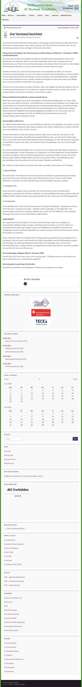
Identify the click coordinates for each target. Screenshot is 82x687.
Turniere (32, 15)
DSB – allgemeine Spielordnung (14, 577)
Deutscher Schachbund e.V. (13, 598)
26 (73, 422)
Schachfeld (7, 556)
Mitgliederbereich (66, 15)
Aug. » (75, 379)
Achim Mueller (16, 37)
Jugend (40, 15)
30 (43, 425)
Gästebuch (5, 19)
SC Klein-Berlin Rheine (11, 651)
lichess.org (6, 140)
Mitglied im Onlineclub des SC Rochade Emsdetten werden (23, 476)
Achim (64, 155)
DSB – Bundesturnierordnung (14, 581)
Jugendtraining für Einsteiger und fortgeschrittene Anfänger (28, 222)
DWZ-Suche (8, 602)
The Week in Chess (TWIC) (13, 564)
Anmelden (7, 451)
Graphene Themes (19, 684)
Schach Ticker (8, 552)
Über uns (11, 15)
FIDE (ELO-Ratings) (10, 610)
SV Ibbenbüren (9, 671)
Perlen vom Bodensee (11, 548)
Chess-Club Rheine (10, 643)
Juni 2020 (8, 384)
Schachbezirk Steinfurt (11, 614)
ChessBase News (9, 540)
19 (73, 419)
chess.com (53, 137)
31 (53, 425)
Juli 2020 (7, 407)
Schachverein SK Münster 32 (13, 659)
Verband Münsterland (11, 630)
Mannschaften (22, 15)
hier (51, 134)
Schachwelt (8, 560)
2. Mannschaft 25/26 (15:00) (14, 366)
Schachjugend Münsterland (13, 626)
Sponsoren (55, 15)
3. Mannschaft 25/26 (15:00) (14, 348)
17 (53, 419)
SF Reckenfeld (9, 663)
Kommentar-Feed (9, 459)
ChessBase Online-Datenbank (14, 544)
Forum (7, 152)
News (4, 15)
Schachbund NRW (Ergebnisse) (14, 622)
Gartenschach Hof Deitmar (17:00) (16, 341)
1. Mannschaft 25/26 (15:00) (14, 352)
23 (43, 422)
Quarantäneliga (69, 175)
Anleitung (19, 160)
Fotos (47, 15)
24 (53, 422)
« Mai (6, 379)
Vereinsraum (73, 150)
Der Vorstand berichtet (15, 528)
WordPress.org (9, 463)
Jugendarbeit (27, 37)
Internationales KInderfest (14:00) (15, 359)
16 (43, 419)
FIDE (5, 606)
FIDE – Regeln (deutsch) (12, 585)
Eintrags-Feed (8, 455)
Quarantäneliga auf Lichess (67, 28)
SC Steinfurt (8, 655)
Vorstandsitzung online (13, 28)
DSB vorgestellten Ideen (43, 61)
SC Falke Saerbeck (10, 647)
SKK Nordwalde (9, 667)
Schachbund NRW (10, 618)
